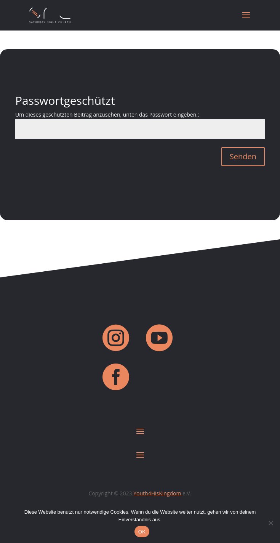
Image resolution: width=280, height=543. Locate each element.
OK (142, 532)
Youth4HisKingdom (157, 493)
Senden (243, 156)
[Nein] (270, 523)
